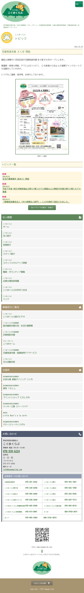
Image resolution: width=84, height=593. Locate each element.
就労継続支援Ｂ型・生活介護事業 (18, 324)
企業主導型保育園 (11, 279)
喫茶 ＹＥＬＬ (11, 387)
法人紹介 (7, 234)
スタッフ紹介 (9, 252)
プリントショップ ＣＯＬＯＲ (16, 396)
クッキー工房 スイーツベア (15, 405)
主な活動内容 (9, 360)
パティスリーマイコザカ (14, 423)
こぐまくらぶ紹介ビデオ (14, 315)
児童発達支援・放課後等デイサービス (20, 351)
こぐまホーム (9, 342)
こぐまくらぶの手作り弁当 (15, 289)
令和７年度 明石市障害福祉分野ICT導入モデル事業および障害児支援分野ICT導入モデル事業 (42, 189)
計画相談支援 (11, 333)
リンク (7, 298)
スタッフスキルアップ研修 (15, 261)
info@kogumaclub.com (12, 469)
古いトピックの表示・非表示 (42, 207)
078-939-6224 (11, 451)
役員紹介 (7, 243)
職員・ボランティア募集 (14, 270)
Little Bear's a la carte (15, 414)
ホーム (7, 225)
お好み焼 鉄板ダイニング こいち (18, 378)
